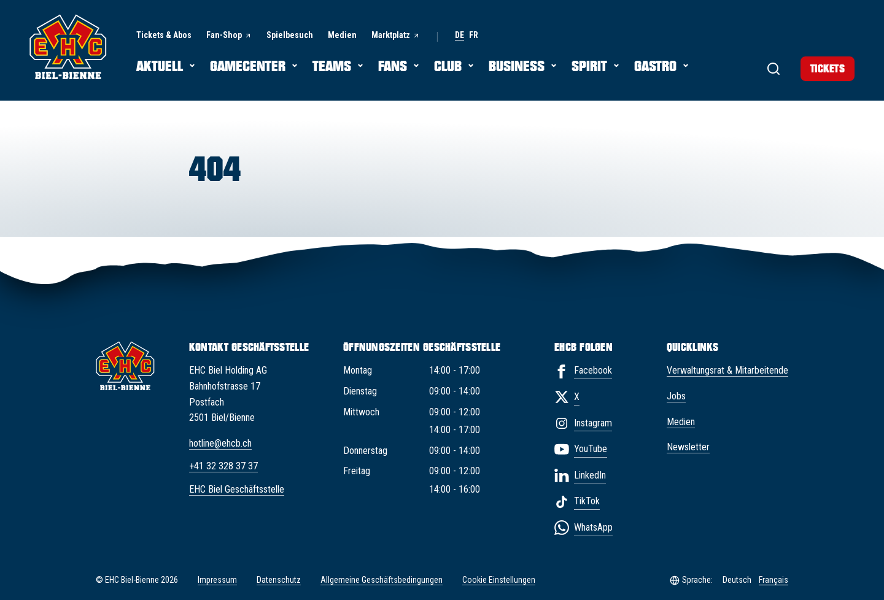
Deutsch (737, 580)
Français (773, 580)
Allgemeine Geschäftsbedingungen (381, 580)
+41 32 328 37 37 (223, 466)
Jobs (676, 396)
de (459, 35)
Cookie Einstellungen (498, 580)
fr (473, 35)
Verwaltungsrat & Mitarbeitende (727, 370)
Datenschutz (279, 580)
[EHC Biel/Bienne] (68, 46)
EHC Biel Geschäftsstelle (236, 489)
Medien (681, 422)
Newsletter (688, 447)
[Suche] (761, 67)
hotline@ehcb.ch (220, 443)
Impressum (217, 580)
